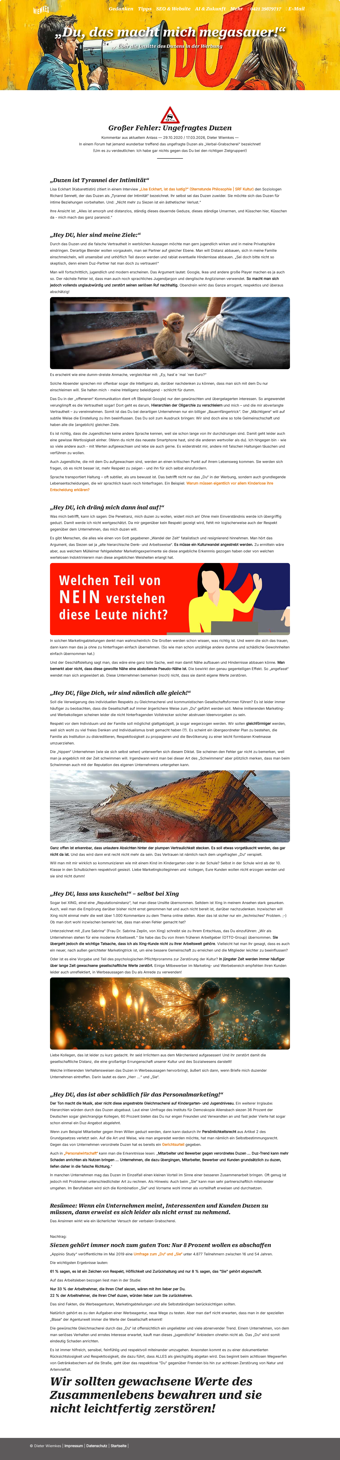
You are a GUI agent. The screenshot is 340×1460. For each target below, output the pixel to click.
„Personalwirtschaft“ (81, 1153)
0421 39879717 (264, 8)
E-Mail (295, 8)
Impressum (73, 1446)
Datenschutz (96, 1446)
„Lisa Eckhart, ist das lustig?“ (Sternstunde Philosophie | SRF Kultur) (196, 189)
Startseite (118, 1446)
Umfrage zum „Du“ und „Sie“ (158, 1254)
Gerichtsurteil (173, 1144)
